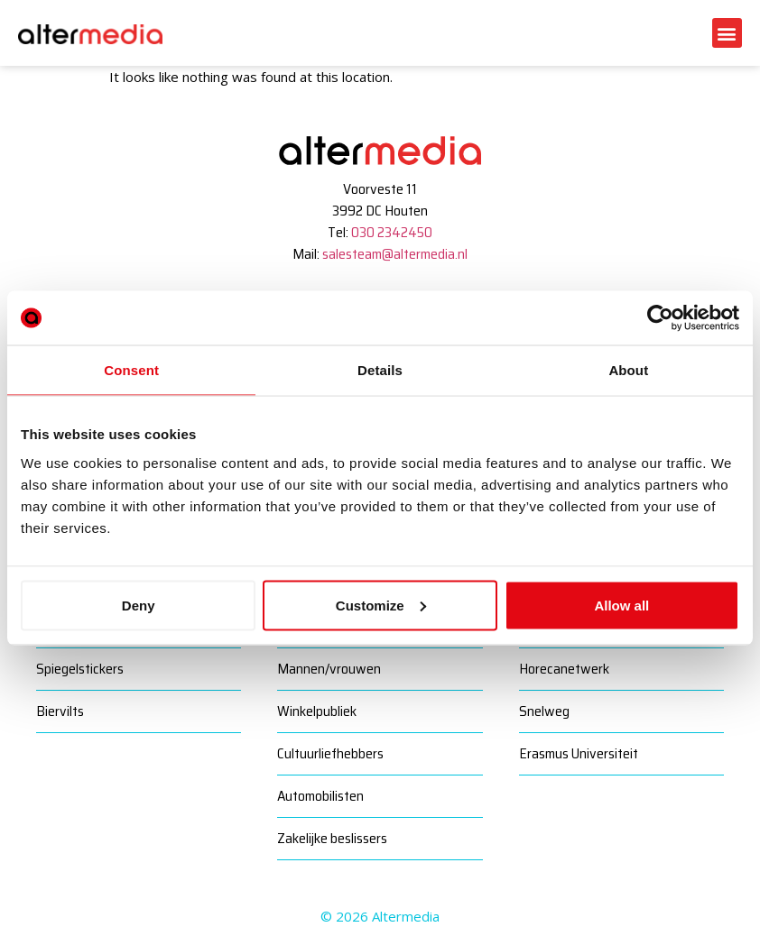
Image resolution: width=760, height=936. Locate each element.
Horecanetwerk (564, 668)
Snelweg (544, 711)
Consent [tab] (131, 370)
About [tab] (628, 370)
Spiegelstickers (80, 668)
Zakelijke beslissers (332, 838)
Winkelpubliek (317, 711)
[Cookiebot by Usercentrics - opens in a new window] (660, 318)
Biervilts (60, 711)
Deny (138, 604)
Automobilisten (320, 796)
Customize (381, 604)
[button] (727, 33)
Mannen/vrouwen (329, 668)
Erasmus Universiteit (578, 753)
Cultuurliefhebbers (330, 753)
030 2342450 (391, 232)
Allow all (621, 604)
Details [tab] (380, 370)
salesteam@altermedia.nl (395, 254)
